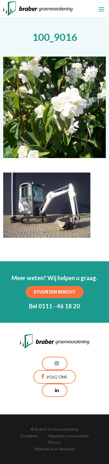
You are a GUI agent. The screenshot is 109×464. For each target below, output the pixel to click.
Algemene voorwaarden (68, 436)
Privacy (54, 442)
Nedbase (66, 449)
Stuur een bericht (55, 291)
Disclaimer (29, 436)
